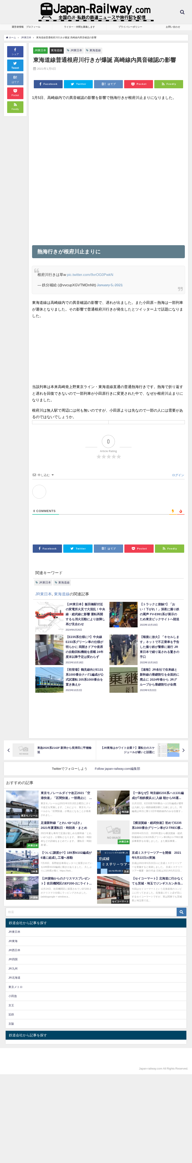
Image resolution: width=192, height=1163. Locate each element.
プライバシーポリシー (130, 27)
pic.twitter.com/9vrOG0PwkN (90, 274)
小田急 (12, 996)
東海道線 (56, 50)
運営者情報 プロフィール (26, 27)
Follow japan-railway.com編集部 (117, 768)
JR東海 (13, 941)
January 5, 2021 (110, 285)
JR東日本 (40, 50)
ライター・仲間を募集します (79, 27)
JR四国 (13, 959)
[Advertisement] (108, 135)
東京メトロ (15, 987)
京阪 (11, 1023)
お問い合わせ (173, 27)
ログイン (177, 475)
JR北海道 (14, 977)
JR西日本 (14, 950)
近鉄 (11, 1014)
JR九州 (13, 968)
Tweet (15, 65)
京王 (11, 1005)
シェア (15, 51)
